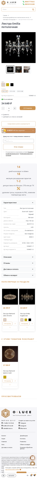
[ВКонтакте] (19, 428)
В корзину (27, 108)
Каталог (3, 435)
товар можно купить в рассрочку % (18, 124)
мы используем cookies (12, 469)
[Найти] (33, 9)
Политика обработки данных (26, 448)
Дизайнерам (24, 435)
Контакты (22, 438)
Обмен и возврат (25, 444)
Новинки (4, 441)
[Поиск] (18, 9)
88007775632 (29, 1)
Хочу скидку (18, 147)
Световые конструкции (9, 19)
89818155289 (29, 4)
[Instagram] (19, 426)
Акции (3, 438)
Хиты (2, 444)
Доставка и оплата (6, 447)
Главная (5, 15)
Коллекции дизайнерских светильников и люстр (16, 17)
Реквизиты (23, 441)
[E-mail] (2, 428)
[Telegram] (19, 423)
